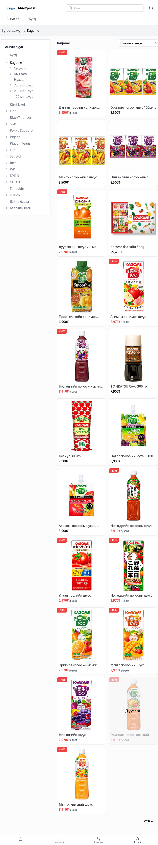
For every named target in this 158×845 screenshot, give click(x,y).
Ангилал (15, 19)
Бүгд (32, 19)
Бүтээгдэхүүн (12, 30)
